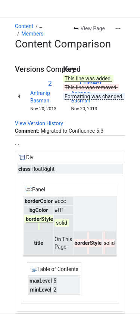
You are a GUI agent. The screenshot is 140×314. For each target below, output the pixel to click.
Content (24, 26)
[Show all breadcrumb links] (40, 26)
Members (32, 34)
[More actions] (118, 28)
